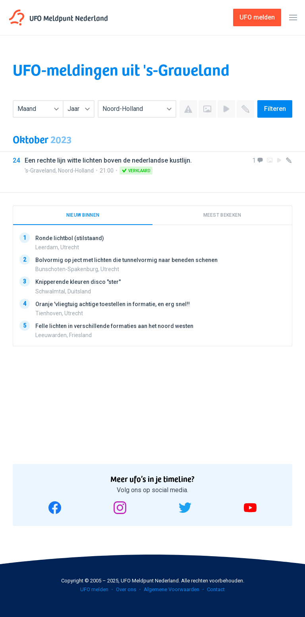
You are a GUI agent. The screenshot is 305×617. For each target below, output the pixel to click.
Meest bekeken (222, 215)
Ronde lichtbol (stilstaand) (69, 238)
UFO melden (94, 589)
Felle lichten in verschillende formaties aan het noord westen (114, 326)
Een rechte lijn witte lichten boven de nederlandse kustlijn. (108, 160)
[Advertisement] (72, 402)
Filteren (275, 109)
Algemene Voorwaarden (171, 589)
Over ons (126, 589)
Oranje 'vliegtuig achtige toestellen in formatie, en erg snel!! (112, 304)
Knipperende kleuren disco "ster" (78, 282)
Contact (216, 589)
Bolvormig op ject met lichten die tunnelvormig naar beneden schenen (126, 260)
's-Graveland (40, 170)
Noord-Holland (76, 170)
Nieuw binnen (83, 215)
